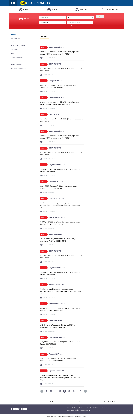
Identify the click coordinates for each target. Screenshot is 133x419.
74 (81, 391)
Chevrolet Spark (55, 234)
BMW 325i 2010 (55, 64)
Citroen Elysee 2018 (57, 217)
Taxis (13, 61)
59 (55, 391)
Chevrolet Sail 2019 (56, 47)
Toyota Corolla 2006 (57, 165)
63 (74, 391)
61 (64, 391)
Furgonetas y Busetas (18, 46)
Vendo (43, 47)
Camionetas (15, 38)
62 (69, 391)
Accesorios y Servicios (18, 68)
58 (51, 391)
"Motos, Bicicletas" (17, 57)
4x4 (12, 42)
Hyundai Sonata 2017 (57, 198)
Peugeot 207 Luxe (56, 81)
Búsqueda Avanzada (66, 26)
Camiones (14, 49)
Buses (13, 53)
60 (60, 391)
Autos (13, 34)
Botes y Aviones (16, 65)
